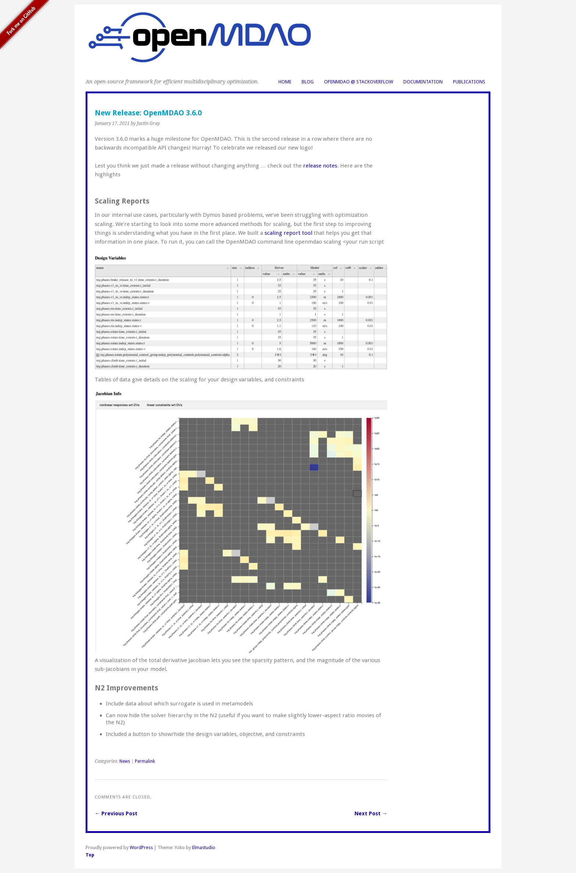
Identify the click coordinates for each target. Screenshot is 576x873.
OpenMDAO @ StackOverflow (358, 82)
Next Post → (370, 813)
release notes (320, 165)
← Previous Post (116, 813)
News (124, 761)
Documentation (423, 82)
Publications (469, 82)
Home (284, 82)
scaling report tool (288, 233)
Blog (308, 82)
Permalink (145, 761)
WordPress (141, 847)
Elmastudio (203, 847)
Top (90, 855)
